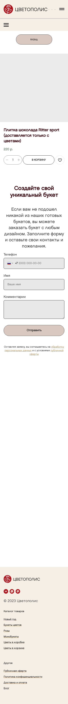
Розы (7, 631)
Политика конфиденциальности (23, 677)
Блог (6, 688)
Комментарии (15, 296)
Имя (7, 275)
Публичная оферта (15, 671)
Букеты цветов (13, 625)
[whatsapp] (12, 591)
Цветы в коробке (14, 642)
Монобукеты (11, 636)
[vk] (6, 591)
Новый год (10, 619)
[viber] (18, 591)
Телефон (10, 254)
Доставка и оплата (15, 682)
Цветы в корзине (14, 648)
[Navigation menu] (61, 9)
